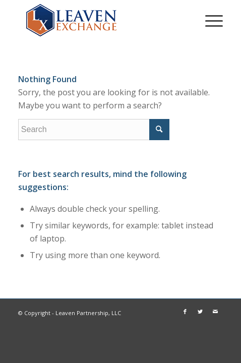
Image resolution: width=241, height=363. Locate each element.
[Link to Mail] (215, 311)
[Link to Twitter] (200, 311)
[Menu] (209, 20)
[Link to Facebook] (185, 311)
